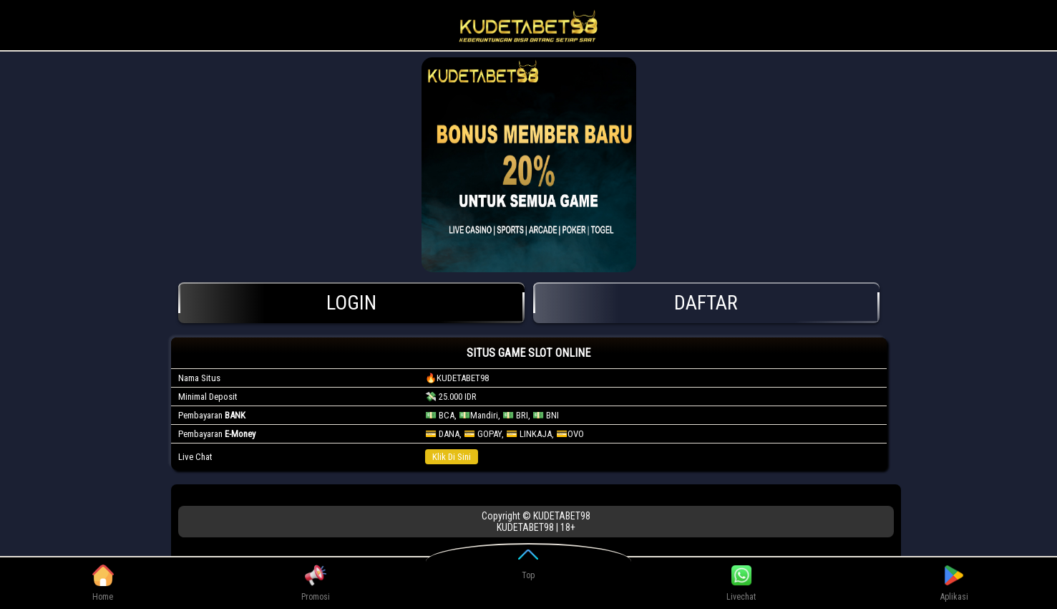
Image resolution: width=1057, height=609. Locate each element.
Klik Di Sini (451, 456)
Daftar (706, 302)
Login (351, 302)
